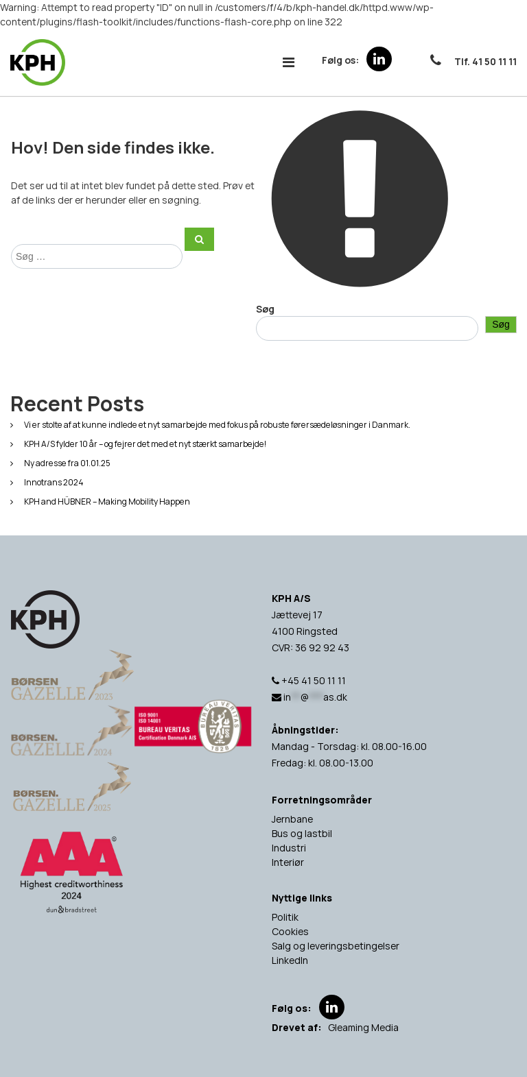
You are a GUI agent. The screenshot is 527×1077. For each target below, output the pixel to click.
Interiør (288, 862)
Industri (289, 847)
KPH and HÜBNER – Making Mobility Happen (107, 501)
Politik (285, 916)
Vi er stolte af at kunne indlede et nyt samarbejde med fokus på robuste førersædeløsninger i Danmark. (217, 425)
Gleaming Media (363, 1027)
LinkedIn (290, 960)
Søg (265, 308)
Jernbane (292, 818)
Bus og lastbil (302, 833)
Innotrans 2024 (54, 482)
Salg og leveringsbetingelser (335, 945)
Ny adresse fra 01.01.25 (67, 463)
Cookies (290, 931)
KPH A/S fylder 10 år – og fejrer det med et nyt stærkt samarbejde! (145, 444)
